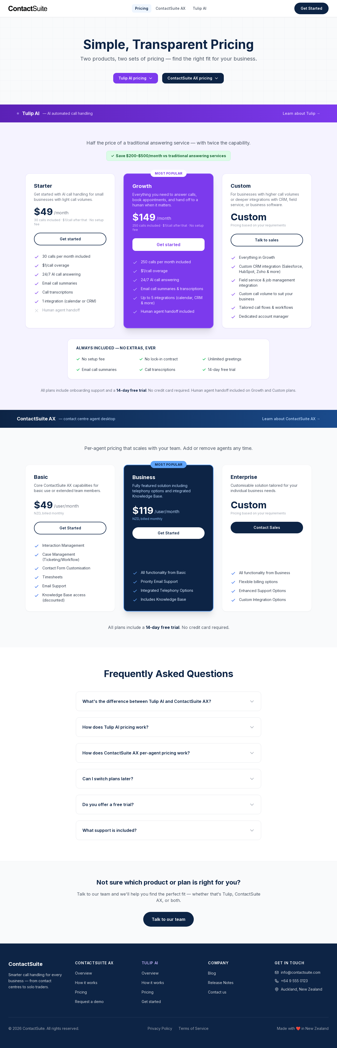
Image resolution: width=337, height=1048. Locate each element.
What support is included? (168, 830)
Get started (70, 239)
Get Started (311, 8)
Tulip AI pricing (135, 78)
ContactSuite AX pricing (193, 78)
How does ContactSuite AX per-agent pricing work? (168, 753)
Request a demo (89, 1001)
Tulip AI (199, 8)
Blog (212, 973)
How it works (86, 982)
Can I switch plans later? (168, 778)
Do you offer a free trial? (168, 804)
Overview (83, 973)
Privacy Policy (160, 1028)
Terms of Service (194, 1028)
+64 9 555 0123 (291, 981)
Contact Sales (267, 527)
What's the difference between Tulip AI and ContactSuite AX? (168, 701)
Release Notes (221, 982)
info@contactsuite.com (297, 972)
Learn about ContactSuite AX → (291, 418)
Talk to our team (168, 919)
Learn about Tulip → (301, 113)
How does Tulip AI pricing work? (168, 727)
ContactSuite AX (170, 8)
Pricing (141, 8)
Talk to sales (267, 240)
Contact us (217, 992)
